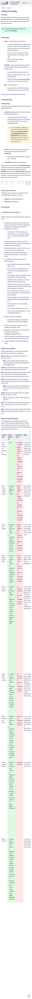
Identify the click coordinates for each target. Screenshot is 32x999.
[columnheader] (4, 437)
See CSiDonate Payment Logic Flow (16, 212)
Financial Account (13, 271)
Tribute (13, 282)
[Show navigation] (29, 996)
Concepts (9, 7)
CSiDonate (24, 3)
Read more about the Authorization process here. (13, 94)
